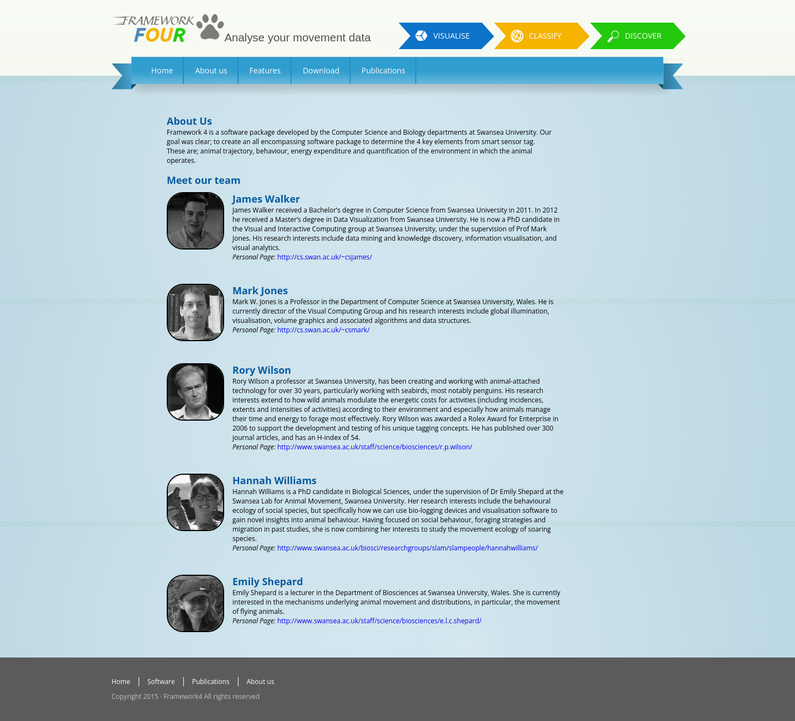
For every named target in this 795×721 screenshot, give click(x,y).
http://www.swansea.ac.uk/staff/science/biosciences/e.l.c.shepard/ (379, 620)
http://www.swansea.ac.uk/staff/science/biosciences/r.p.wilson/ (374, 447)
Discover (643, 35)
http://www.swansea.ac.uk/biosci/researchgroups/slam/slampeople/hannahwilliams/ (407, 548)
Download (321, 70)
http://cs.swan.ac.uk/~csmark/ (323, 330)
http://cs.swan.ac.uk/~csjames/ (324, 257)
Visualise (451, 35)
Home (162, 70)
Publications (383, 70)
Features (265, 70)
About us (211, 70)
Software (161, 681)
